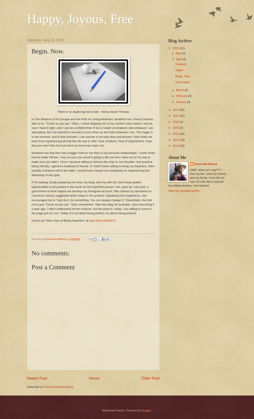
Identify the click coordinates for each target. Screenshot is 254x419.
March (180, 90)
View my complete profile (183, 190)
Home (94, 378)
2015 (176, 133)
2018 (176, 121)
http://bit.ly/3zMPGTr (102, 220)
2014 (176, 139)
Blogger (146, 410)
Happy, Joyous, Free (80, 19)
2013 (176, 145)
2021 (176, 115)
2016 (176, 127)
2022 (176, 109)
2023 (176, 48)
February (182, 96)
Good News (182, 82)
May (179, 53)
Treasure (180, 64)
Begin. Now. (182, 76)
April (179, 59)
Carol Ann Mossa (205, 164)
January (181, 102)
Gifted (179, 70)
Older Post (150, 378)
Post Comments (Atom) (58, 387)
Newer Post (37, 378)
